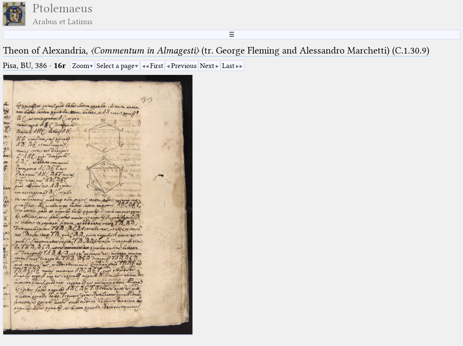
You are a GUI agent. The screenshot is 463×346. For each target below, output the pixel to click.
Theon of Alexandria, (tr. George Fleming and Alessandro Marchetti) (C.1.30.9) (216, 50)
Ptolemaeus (63, 13)
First (156, 66)
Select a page (116, 66)
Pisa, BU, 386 (25, 65)
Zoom (80, 66)
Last (228, 66)
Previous (184, 66)
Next (207, 66)
